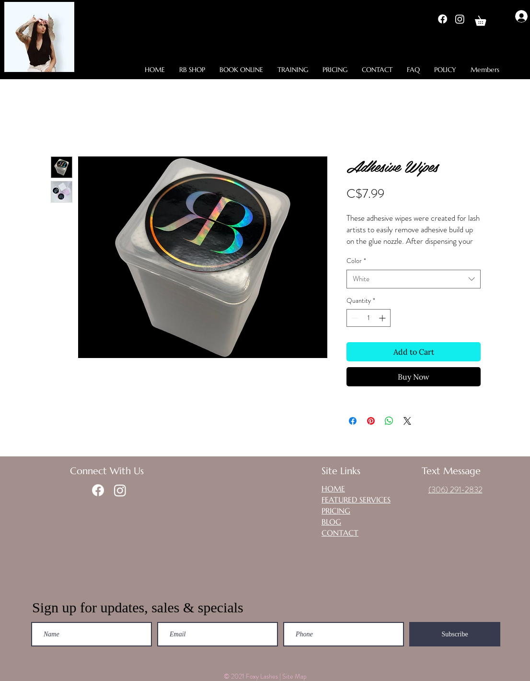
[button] (485, 19)
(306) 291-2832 (455, 489)
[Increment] (383, 318)
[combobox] (413, 279)
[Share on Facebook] (352, 421)
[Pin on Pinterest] (371, 421)
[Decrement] (354, 318)
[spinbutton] (368, 318)
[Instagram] (460, 19)
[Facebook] (443, 19)
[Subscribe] (454, 634)
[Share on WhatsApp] (389, 421)
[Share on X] (407, 421)
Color (356, 260)
